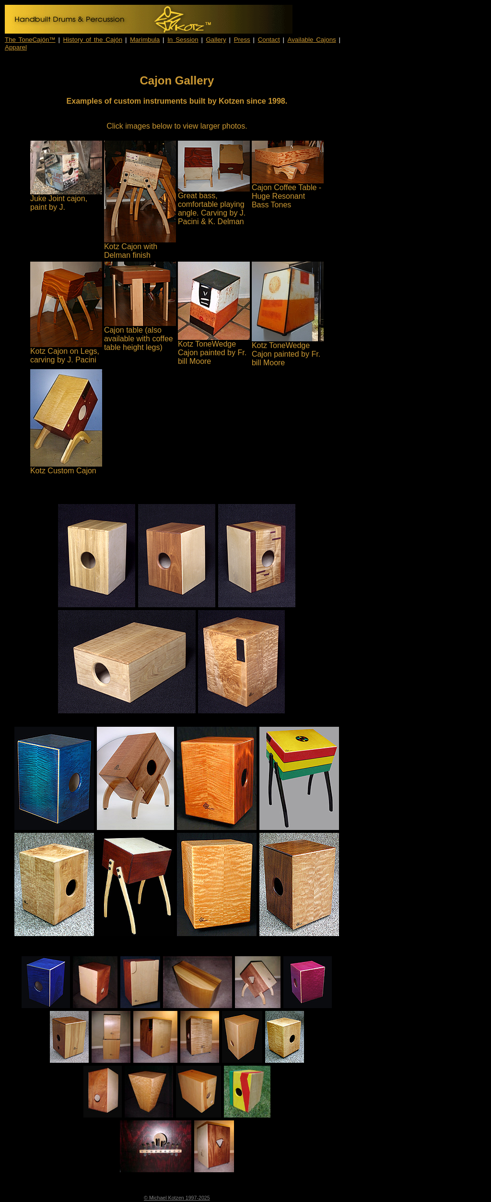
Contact (269, 39)
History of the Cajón (93, 39)
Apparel (16, 47)
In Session (182, 39)
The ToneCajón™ (30, 39)
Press (242, 39)
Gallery (216, 39)
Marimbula (145, 39)
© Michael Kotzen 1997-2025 (177, 1198)
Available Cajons (312, 39)
